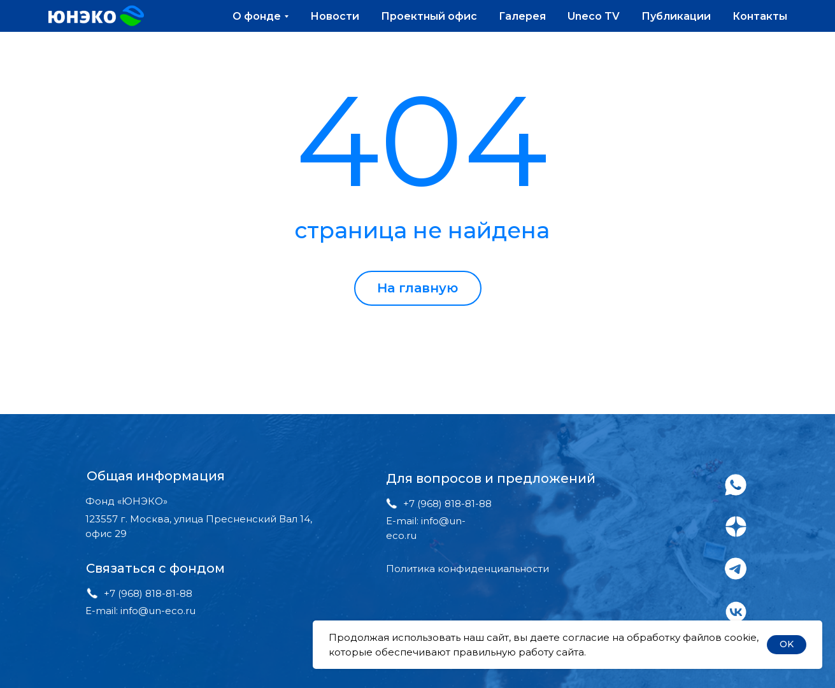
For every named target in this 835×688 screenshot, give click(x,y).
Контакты (759, 16)
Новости (334, 16)
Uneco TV (593, 16)
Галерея (522, 16)
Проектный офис (429, 16)
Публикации (676, 16)
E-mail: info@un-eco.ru (140, 611)
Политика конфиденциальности (467, 569)
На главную (417, 288)
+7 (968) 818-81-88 (148, 593)
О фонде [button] (256, 16)
